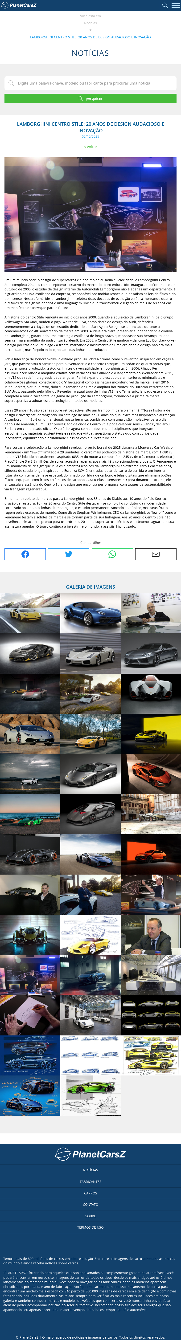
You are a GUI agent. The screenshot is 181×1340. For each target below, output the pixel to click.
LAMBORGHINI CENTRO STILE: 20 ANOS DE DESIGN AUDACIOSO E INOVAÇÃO (90, 37)
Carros (90, 1193)
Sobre (90, 1216)
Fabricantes (90, 1181)
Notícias (90, 23)
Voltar (92, 146)
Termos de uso (90, 1227)
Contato (90, 1204)
